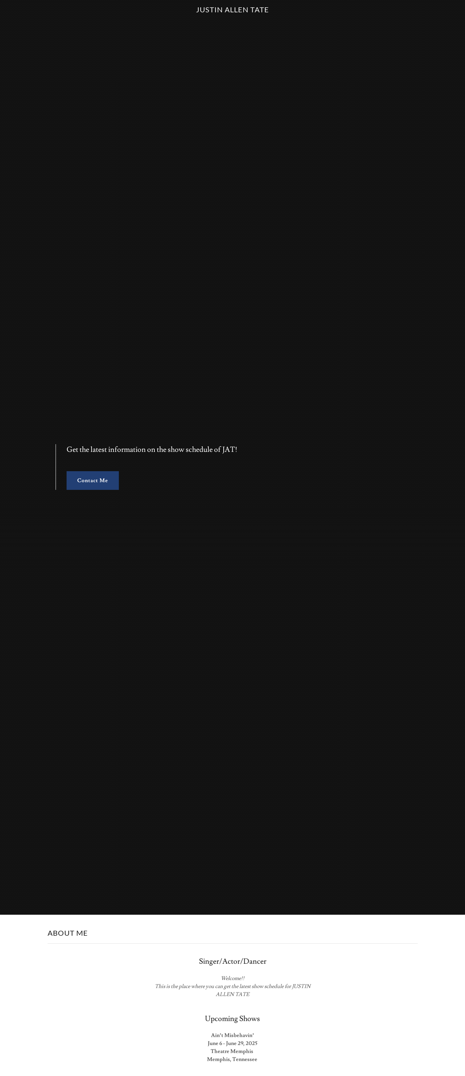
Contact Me (92, 480)
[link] (232, 10)
